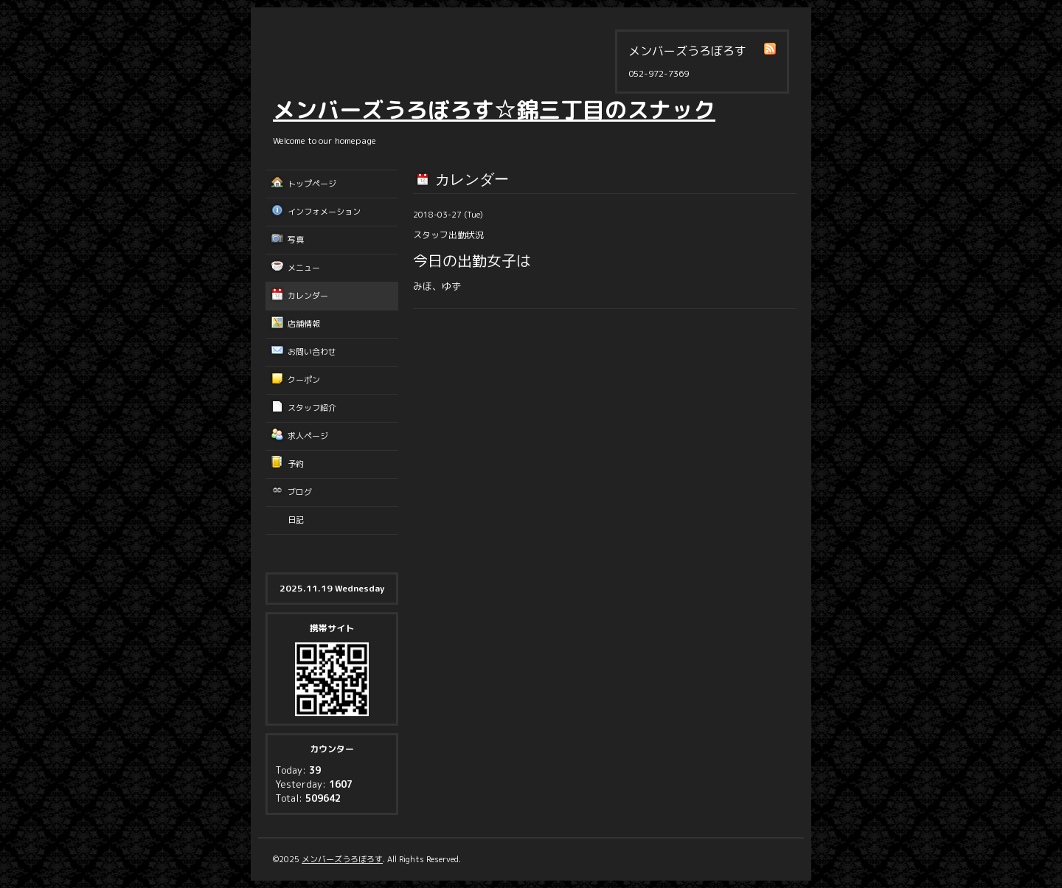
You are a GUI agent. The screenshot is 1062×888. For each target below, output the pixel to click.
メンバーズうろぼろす (342, 859)
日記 (296, 520)
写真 (296, 240)
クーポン (304, 380)
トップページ (312, 184)
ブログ (300, 492)
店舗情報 (304, 324)
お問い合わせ (312, 352)
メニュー (304, 268)
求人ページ (308, 436)
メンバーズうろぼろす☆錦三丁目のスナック (494, 109)
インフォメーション (324, 212)
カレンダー (308, 296)
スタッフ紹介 (312, 408)
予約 (296, 464)
